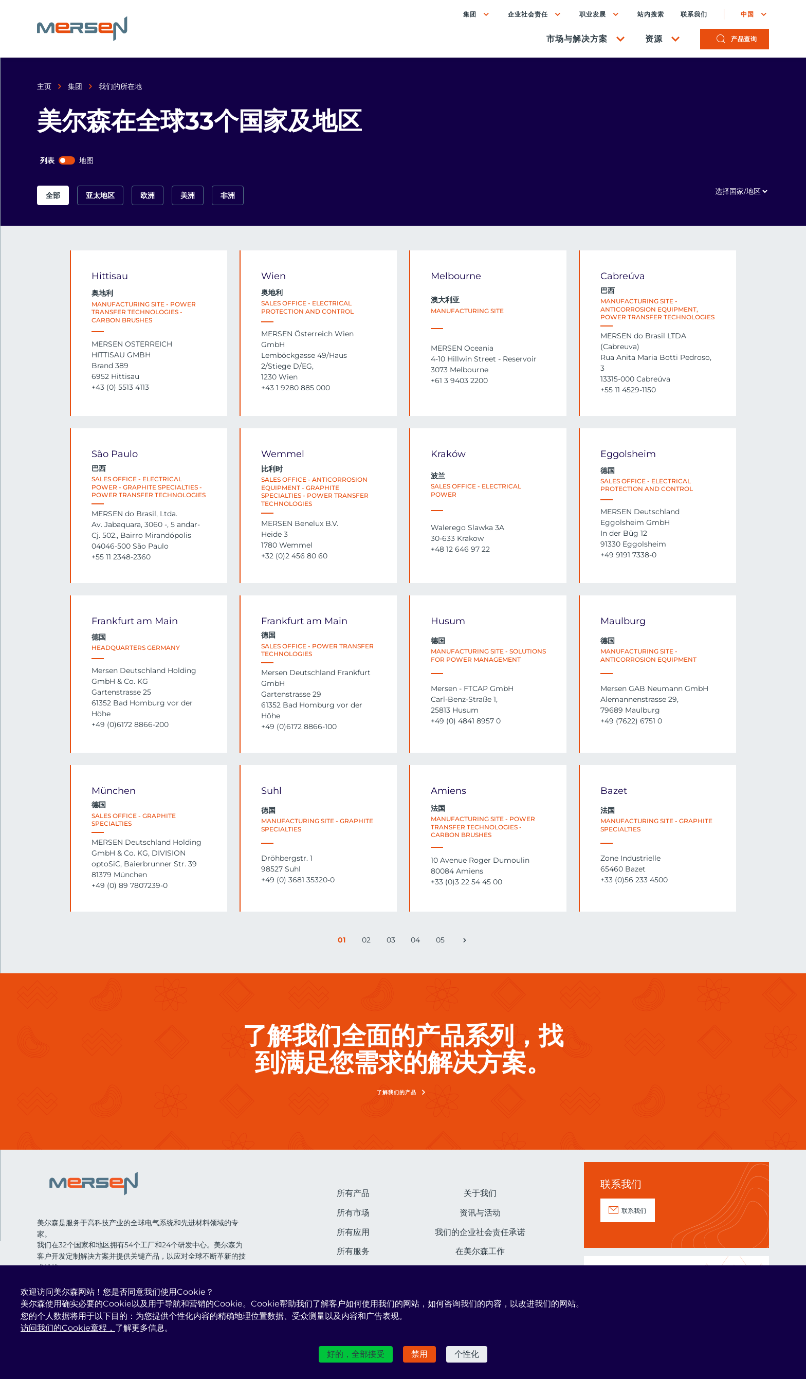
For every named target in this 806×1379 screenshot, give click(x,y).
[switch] (67, 160)
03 (392, 942)
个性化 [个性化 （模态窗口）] (466, 1354)
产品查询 (744, 39)
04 (417, 942)
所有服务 (353, 1251)
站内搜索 (650, 14)
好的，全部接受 (355, 1354)
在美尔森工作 (480, 1251)
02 (367, 942)
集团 (470, 14)
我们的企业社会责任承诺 (480, 1232)
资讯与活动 (480, 1213)
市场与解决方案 (577, 39)
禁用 (419, 1354)
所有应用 (353, 1232)
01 (344, 942)
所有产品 (353, 1193)
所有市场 (353, 1213)
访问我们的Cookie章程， (68, 1328)
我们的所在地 (120, 86)
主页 (44, 86)
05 (441, 942)
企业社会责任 (528, 14)
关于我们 (480, 1193)
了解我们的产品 (396, 1092)
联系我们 (694, 14)
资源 (654, 39)
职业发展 (592, 14)
